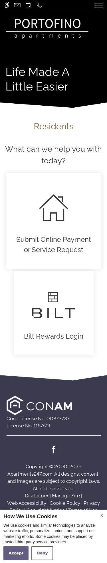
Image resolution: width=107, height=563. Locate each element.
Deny (42, 553)
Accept (16, 553)
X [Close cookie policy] (101, 515)
